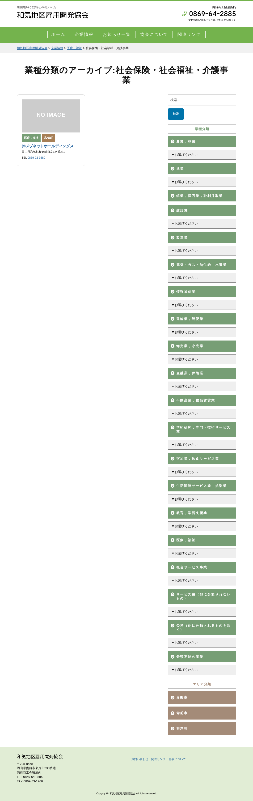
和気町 (48, 138)
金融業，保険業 (189, 373)
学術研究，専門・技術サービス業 (203, 429)
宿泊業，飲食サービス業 (197, 458)
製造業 (182, 237)
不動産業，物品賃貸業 (195, 400)
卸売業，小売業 (189, 346)
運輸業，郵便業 (189, 319)
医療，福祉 (186, 540)
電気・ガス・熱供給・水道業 (201, 265)
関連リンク (189, 34)
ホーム (58, 34)
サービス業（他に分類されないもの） (203, 596)
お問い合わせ (139, 759)
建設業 (182, 210)
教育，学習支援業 (191, 513)
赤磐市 (182, 697)
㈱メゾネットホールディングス (48, 146)
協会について (154, 34)
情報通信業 (186, 292)
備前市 (182, 713)
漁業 (180, 168)
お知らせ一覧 (117, 34)
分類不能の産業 (189, 657)
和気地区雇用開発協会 (53, 15)
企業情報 (84, 34)
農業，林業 (186, 141)
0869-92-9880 (36, 157)
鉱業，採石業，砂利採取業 (199, 196)
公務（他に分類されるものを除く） (203, 627)
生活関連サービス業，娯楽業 (201, 486)
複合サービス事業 (191, 567)
